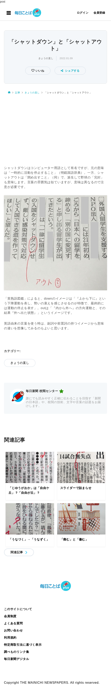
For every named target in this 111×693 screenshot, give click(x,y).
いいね (39, 70)
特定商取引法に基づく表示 (23, 644)
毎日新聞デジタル (16, 659)
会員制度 (10, 616)
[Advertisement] (55, 128)
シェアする (70, 70)
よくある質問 (13, 623)
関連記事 (17, 552)
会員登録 (99, 12)
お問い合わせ (13, 630)
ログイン (83, 12)
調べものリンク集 (16, 651)
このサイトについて (18, 609)
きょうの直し (45, 58)
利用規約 (10, 637)
